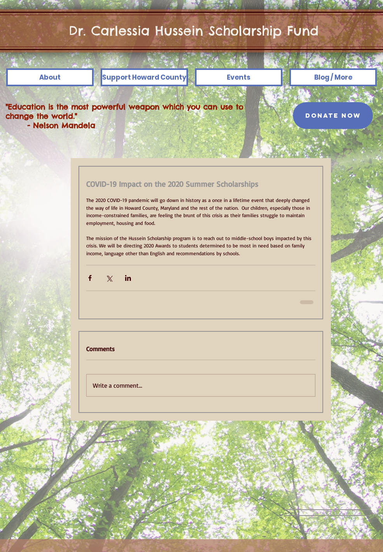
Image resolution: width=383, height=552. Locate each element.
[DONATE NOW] (333, 115)
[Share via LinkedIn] (128, 278)
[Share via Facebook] (90, 278)
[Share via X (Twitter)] (109, 278)
